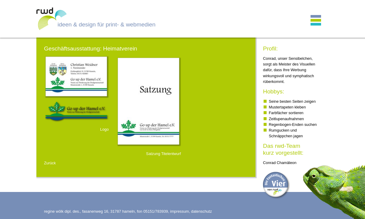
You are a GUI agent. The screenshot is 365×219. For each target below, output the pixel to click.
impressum (179, 211)
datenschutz (201, 211)
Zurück (50, 163)
